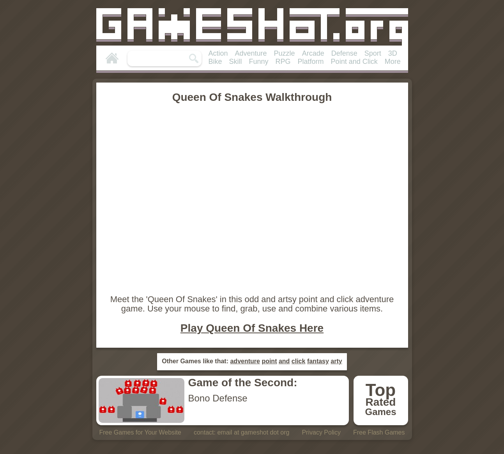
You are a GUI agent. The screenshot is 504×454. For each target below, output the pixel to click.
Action (218, 53)
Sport (372, 53)
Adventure (251, 53)
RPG (283, 61)
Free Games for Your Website (140, 432)
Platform (311, 61)
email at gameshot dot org (253, 432)
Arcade (313, 53)
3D (392, 53)
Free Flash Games (379, 432)
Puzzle (284, 53)
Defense (344, 53)
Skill (235, 61)
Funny (259, 61)
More (393, 61)
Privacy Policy (321, 432)
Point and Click (354, 61)
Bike (215, 61)
